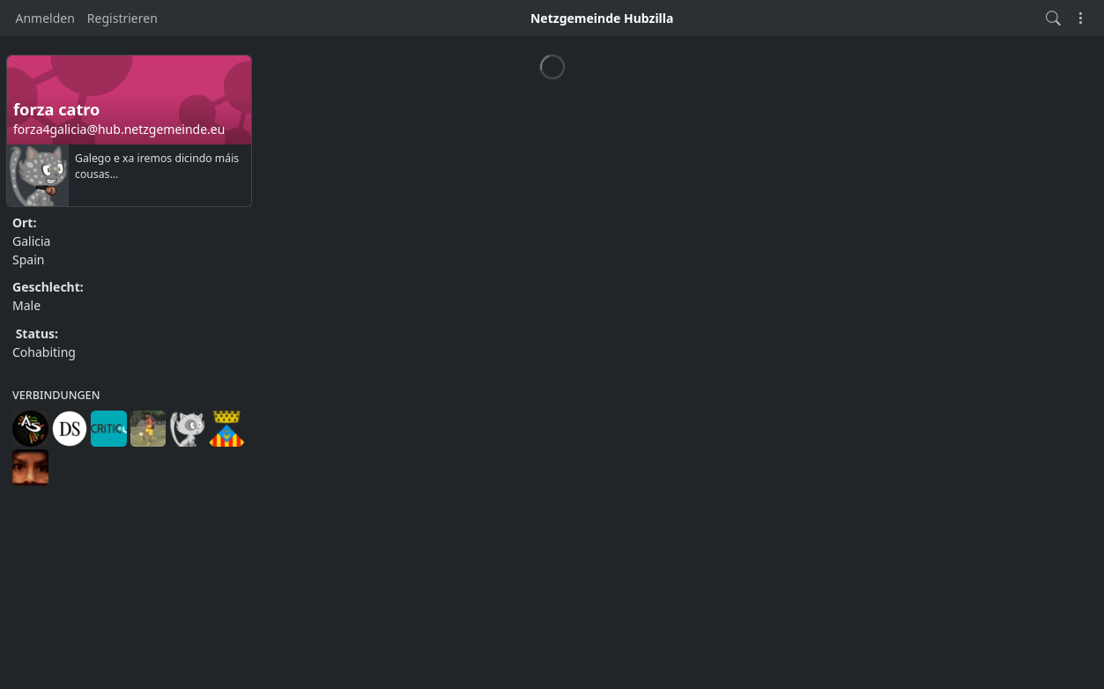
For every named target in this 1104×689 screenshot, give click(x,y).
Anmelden (45, 18)
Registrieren (122, 18)
